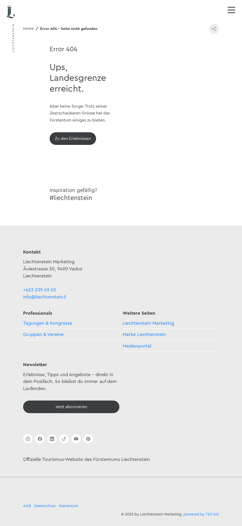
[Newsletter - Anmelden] (71, 407)
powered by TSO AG (201, 514)
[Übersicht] (73, 138)
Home (28, 29)
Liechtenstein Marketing (148, 323)
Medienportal (137, 346)
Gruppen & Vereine (43, 334)
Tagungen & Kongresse (47, 323)
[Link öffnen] (28, 439)
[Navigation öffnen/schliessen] (231, 10)
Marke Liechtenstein (144, 334)
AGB (27, 506)
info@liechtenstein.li (44, 296)
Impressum (68, 506)
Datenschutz (45, 506)
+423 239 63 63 (39, 289)
